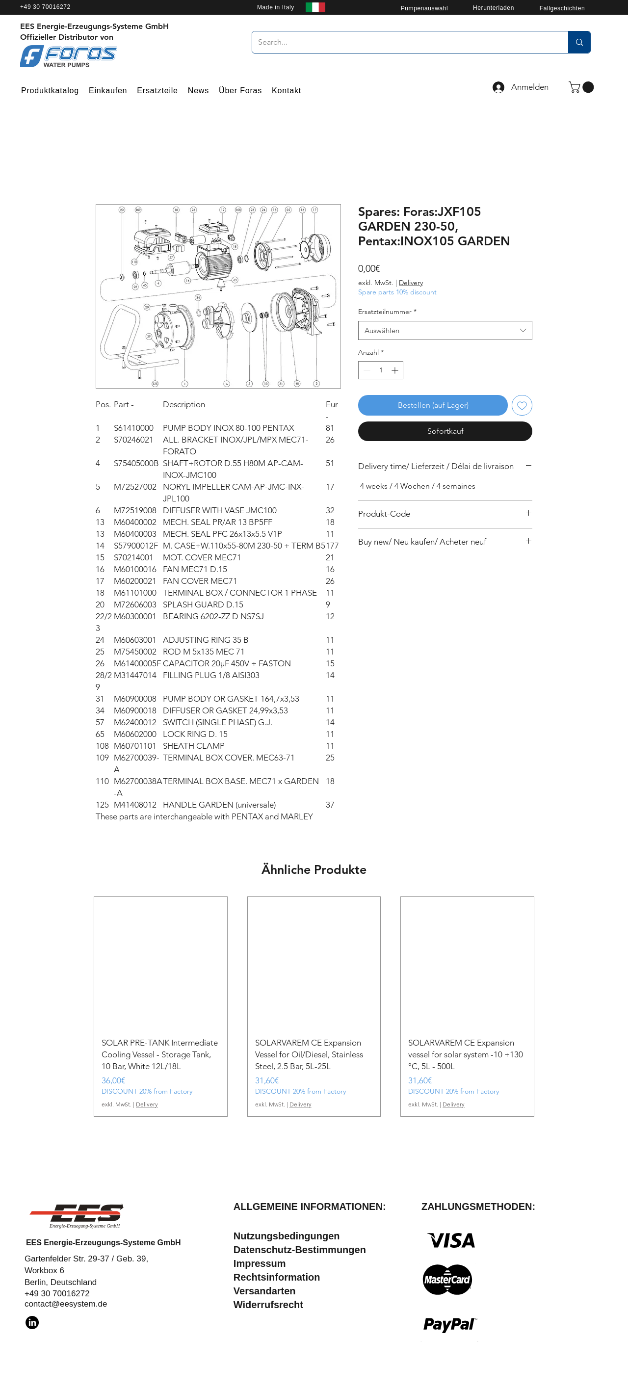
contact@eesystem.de (66, 1304)
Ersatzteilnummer (387, 311)
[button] (583, 87)
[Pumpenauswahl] (424, 8)
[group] (314, 1006)
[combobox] (445, 330)
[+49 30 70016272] (76, 7)
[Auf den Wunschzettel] (522, 405)
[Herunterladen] (493, 7)
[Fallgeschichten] (562, 8)
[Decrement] (366, 370)
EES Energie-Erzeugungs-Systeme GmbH (103, 1242)
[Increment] (396, 370)
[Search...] (403, 42)
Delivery (411, 282)
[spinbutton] (381, 370)
